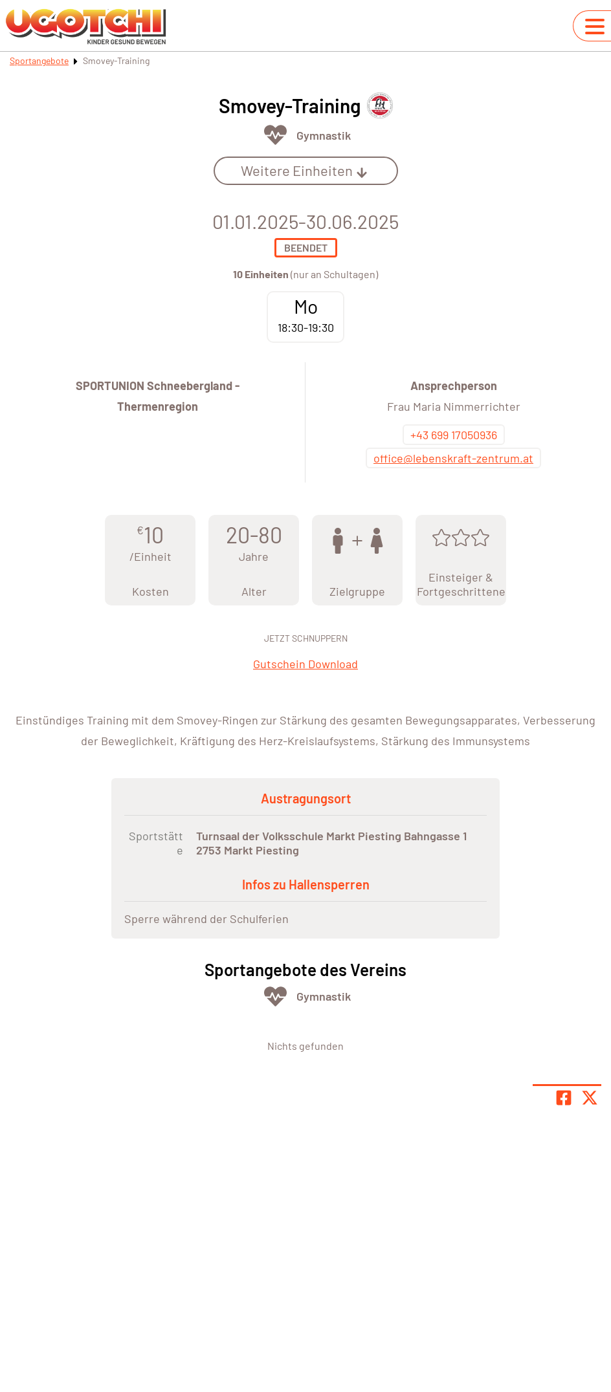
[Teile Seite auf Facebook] (563, 1097)
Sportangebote (39, 60)
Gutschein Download (305, 664)
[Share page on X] (589, 1097)
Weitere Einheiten (304, 170)
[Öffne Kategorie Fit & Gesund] (275, 135)
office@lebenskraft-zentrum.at (453, 458)
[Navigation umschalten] (595, 26)
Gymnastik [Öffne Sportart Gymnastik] (323, 135)
